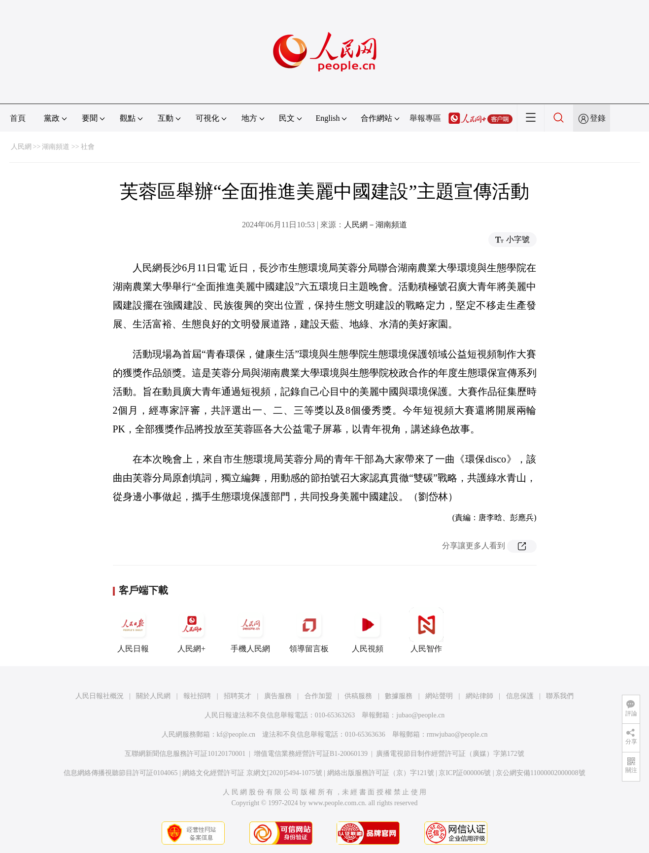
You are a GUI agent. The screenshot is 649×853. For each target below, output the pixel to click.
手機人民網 (250, 630)
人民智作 (426, 630)
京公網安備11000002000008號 (540, 773)
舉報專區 (425, 118)
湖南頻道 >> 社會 (68, 146)
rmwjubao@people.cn (457, 734)
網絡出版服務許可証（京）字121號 (380, 773)
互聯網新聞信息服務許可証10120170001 (185, 753)
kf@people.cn (236, 734)
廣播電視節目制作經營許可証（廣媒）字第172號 (450, 753)
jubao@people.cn (420, 715)
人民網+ (191, 630)
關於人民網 (153, 696)
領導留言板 (309, 630)
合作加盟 (318, 696)
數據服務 (398, 696)
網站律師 (479, 696)
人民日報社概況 (99, 696)
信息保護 (520, 696)
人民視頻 (367, 630)
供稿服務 (358, 696)
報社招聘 (197, 696)
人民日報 (133, 630)
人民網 (21, 146)
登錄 (598, 118)
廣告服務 (278, 696)
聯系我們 (560, 696)
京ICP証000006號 (465, 773)
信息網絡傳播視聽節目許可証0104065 (120, 773)
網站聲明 (439, 696)
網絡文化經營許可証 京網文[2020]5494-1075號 (252, 773)
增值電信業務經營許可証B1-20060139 (311, 753)
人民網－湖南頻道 (375, 224)
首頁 (18, 118)
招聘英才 (237, 696)
